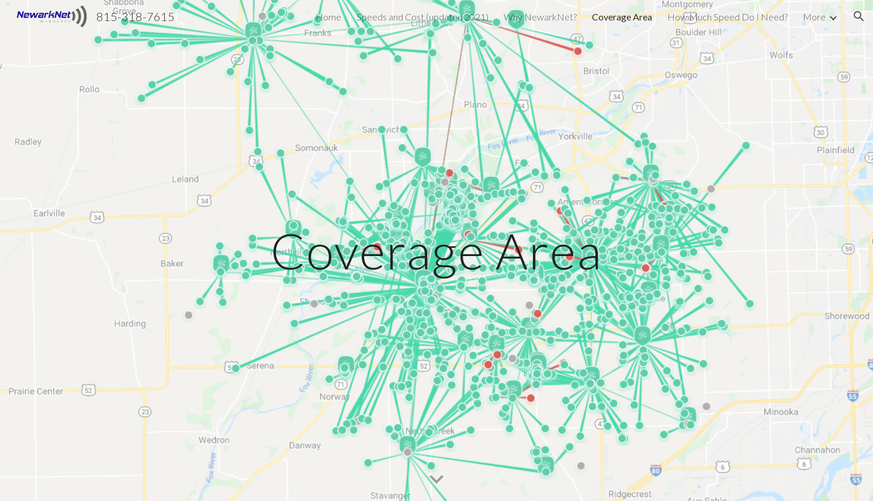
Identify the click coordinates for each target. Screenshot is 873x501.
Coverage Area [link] (622, 16)
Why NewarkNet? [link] (540, 16)
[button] (859, 16)
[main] (436, 250)
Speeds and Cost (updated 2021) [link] (422, 16)
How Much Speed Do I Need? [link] (727, 16)
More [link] (814, 16)
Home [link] (328, 16)
